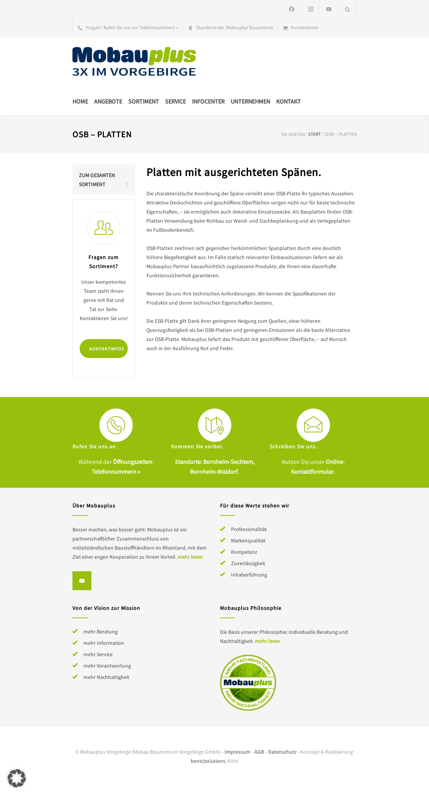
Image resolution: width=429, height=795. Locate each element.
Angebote (108, 101)
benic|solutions (208, 760)
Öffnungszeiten (132, 461)
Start (314, 134)
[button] (16, 778)
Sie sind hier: (294, 134)
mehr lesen (190, 556)
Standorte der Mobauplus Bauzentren (234, 27)
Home (80, 101)
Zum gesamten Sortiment (97, 180)
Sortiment (143, 101)
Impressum (237, 751)
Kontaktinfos (106, 349)
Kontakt (288, 101)
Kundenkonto (305, 27)
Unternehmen (250, 101)
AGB (259, 751)
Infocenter (208, 101)
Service (175, 101)
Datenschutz (282, 751)
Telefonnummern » (159, 27)
